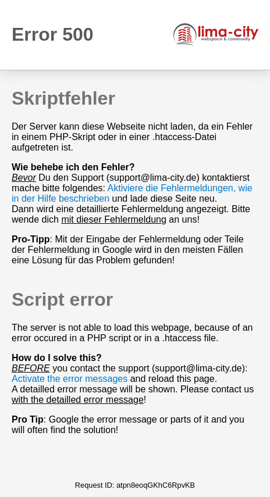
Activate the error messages (69, 379)
